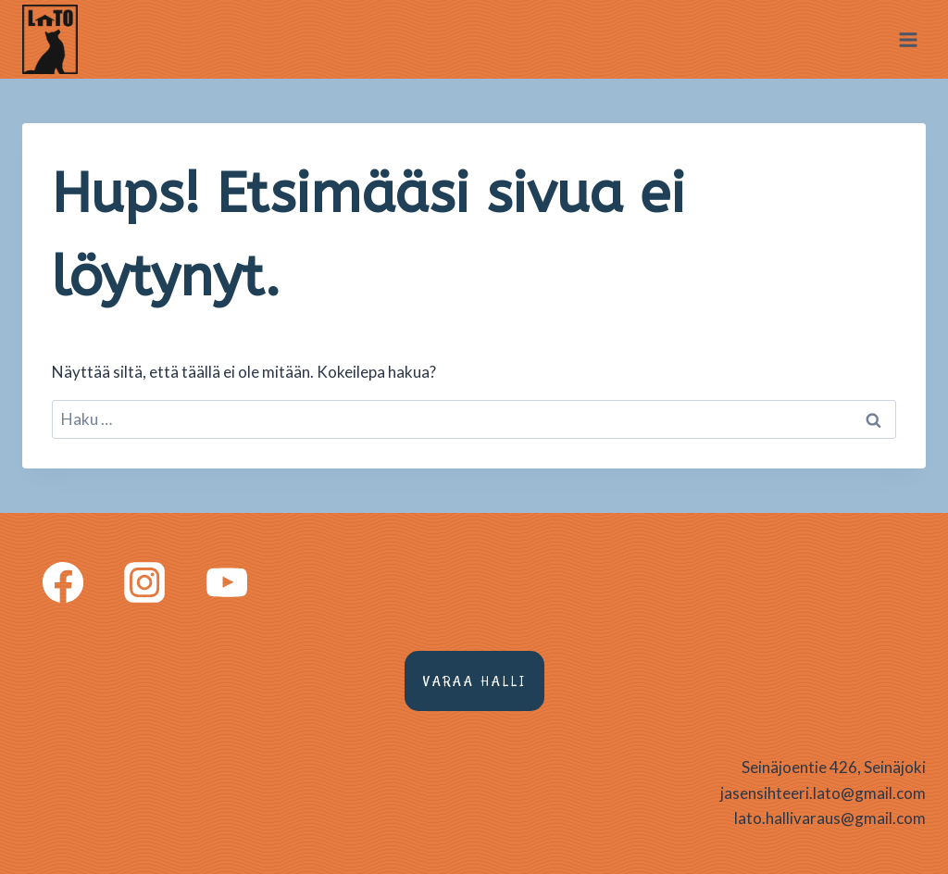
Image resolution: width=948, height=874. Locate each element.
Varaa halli (474, 681)
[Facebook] (63, 581)
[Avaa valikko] (908, 39)
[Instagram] (144, 581)
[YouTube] (227, 581)
